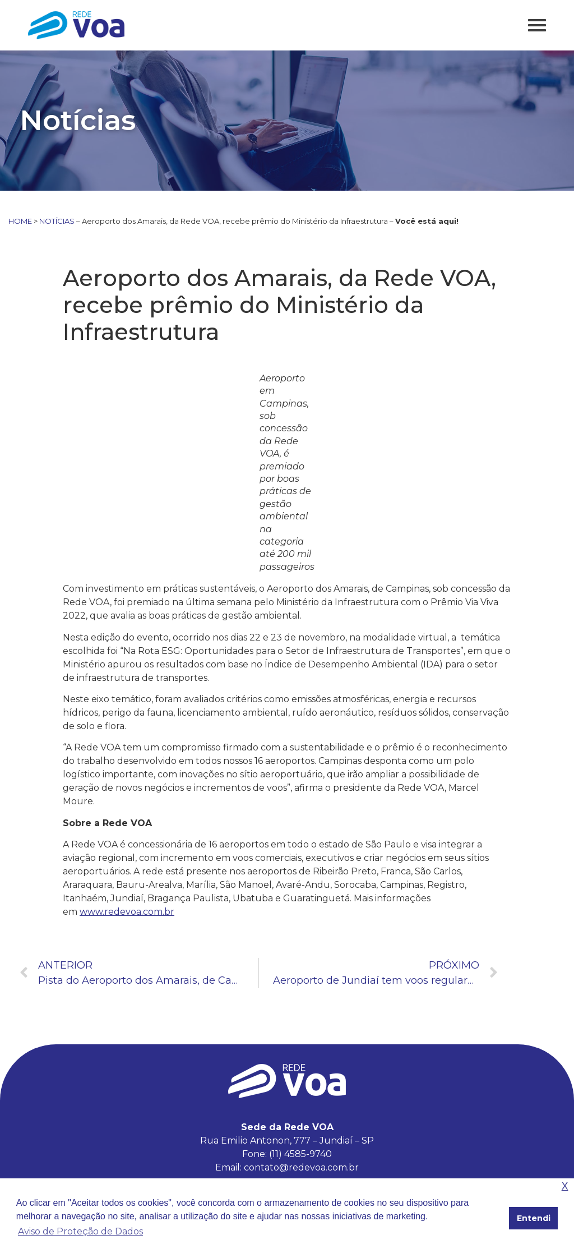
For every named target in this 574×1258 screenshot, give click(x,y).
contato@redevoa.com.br (301, 1167)
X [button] (565, 1186)
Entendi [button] (533, 1218)
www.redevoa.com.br (127, 911)
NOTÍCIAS (57, 220)
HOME (20, 220)
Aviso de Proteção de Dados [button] (80, 1231)
